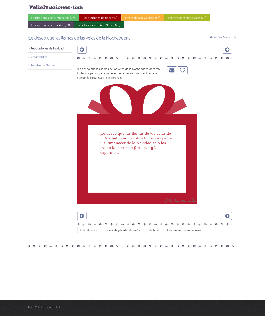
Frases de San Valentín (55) (142, 17)
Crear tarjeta (39, 56)
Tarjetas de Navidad (43, 65)
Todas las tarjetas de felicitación (122, 230)
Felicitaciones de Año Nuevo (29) (99, 25)
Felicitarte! (154, 230)
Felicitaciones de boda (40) (100, 17)
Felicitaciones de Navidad (47, 48)
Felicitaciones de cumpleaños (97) (53, 17)
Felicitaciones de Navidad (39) (50, 25)
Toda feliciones (88, 230)
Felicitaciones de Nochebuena (184, 230)
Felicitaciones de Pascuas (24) (187, 17)
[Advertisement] (50, 129)
